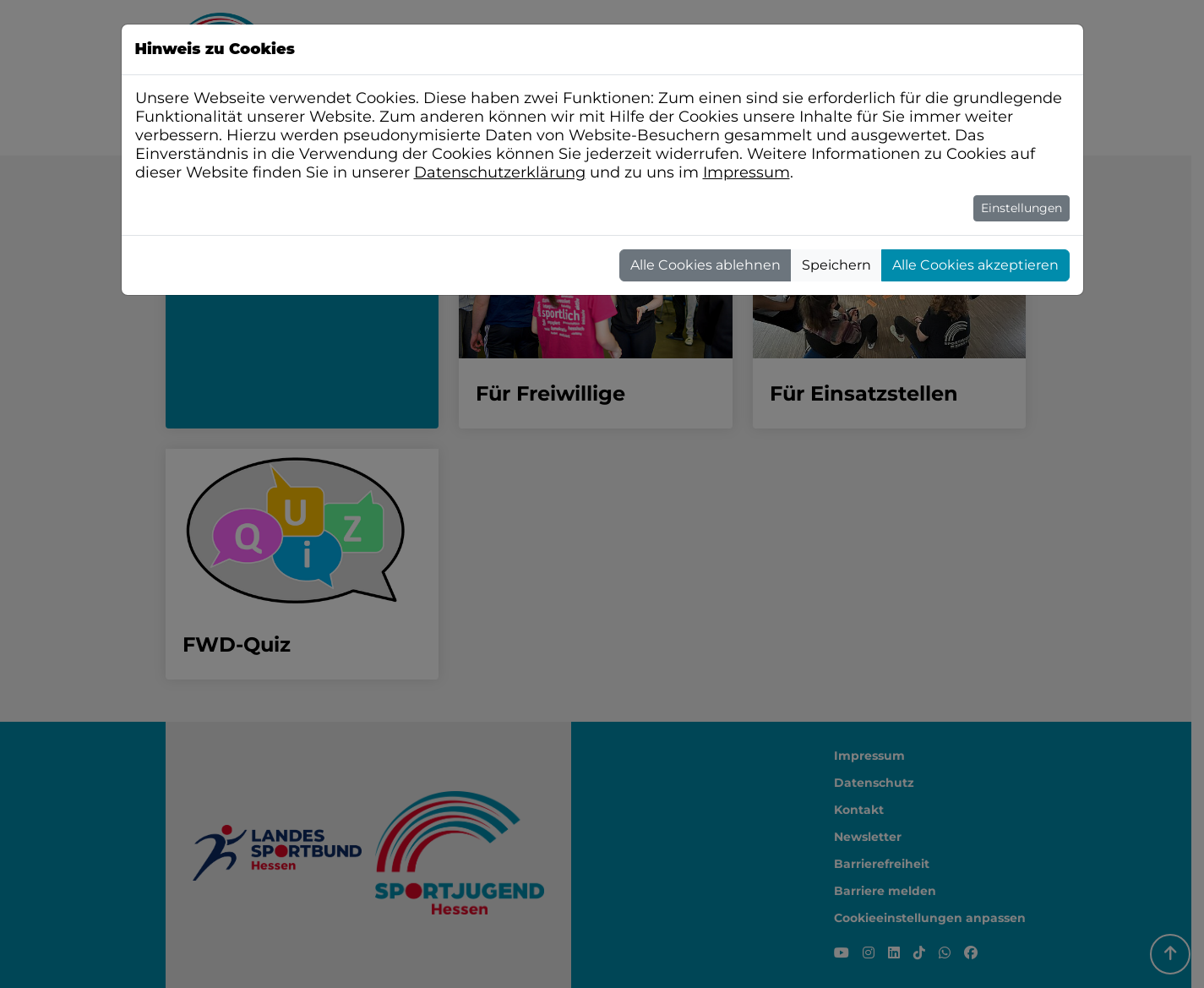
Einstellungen (1021, 208)
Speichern (836, 265)
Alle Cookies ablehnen (705, 265)
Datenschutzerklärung (500, 172)
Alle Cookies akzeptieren (975, 265)
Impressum (746, 172)
